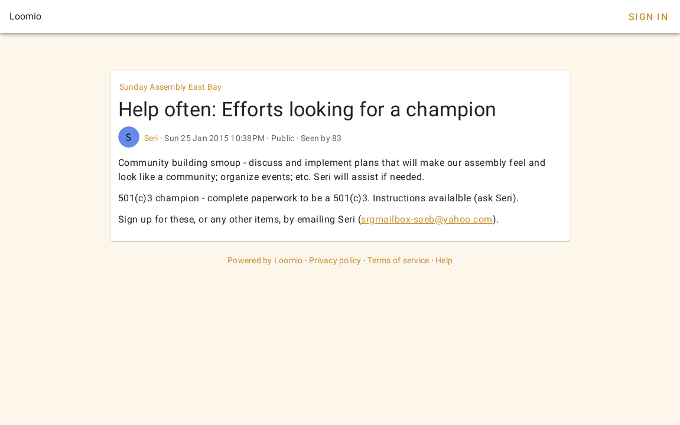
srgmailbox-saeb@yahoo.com (427, 219)
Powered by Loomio (264, 260)
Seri (151, 138)
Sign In (648, 16)
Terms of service (398, 260)
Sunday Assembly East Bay (170, 86)
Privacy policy (335, 260)
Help (444, 260)
